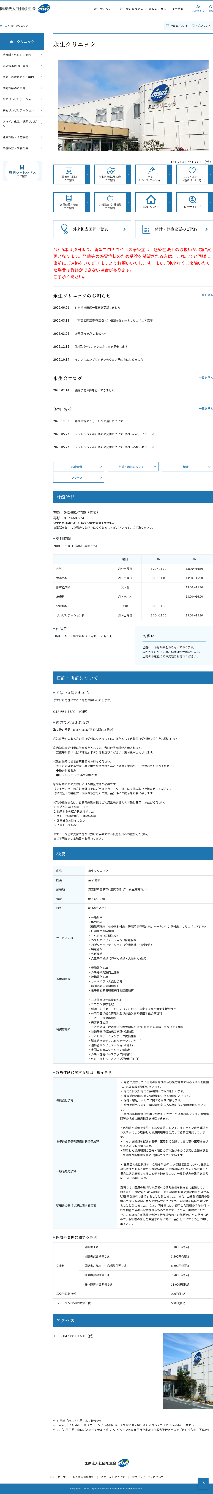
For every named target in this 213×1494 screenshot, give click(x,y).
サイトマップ (57, 1477)
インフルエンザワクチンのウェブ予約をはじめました (109, 359)
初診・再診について (131, 467)
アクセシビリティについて (148, 1477)
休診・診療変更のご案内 (18, 77)
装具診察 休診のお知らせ (91, 333)
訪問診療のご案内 (15, 88)
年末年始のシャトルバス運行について (99, 421)
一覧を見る (206, 295)
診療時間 (77, 467)
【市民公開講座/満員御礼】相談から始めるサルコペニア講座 (114, 320)
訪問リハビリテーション (18, 110)
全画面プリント (179, 25)
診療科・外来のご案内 (17, 55)
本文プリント (203, 25)
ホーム (3, 26)
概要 (186, 467)
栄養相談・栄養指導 (15, 148)
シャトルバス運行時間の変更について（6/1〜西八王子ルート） (115, 434)
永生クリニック (22, 41)
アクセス (77, 478)
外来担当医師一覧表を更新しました (97, 307)
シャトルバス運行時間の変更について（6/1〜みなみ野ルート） (115, 447)
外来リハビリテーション (18, 99)
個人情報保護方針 (83, 1477)
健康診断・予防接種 (15, 137)
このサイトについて (113, 1477)
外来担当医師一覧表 (15, 66)
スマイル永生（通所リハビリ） (20, 123)
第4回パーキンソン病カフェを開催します (101, 346)
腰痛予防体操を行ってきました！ (96, 390)
